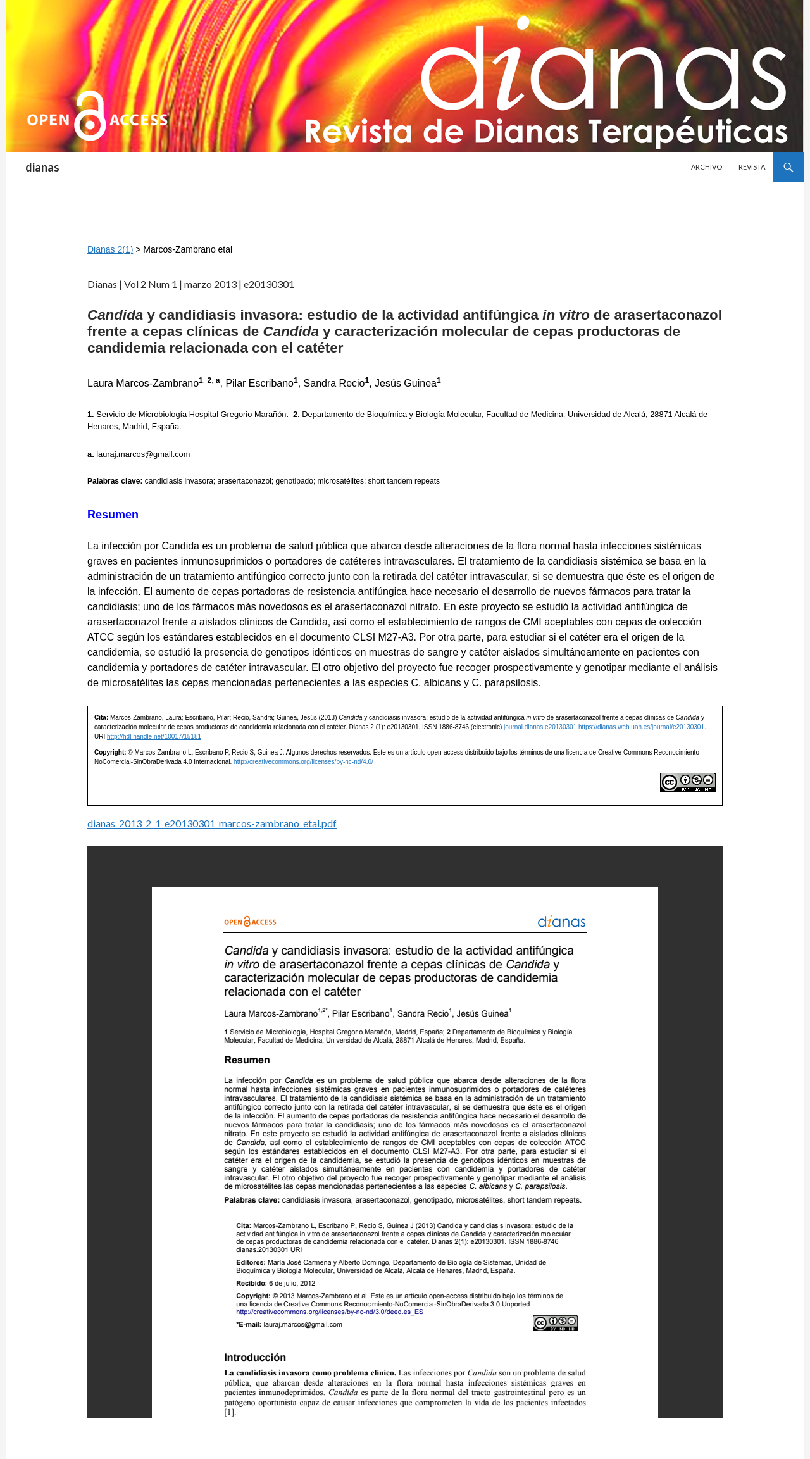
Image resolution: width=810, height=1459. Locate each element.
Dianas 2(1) (110, 249)
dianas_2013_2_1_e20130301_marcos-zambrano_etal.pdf (212, 823)
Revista (751, 167)
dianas (42, 167)
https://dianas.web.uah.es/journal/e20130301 (641, 726)
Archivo (706, 167)
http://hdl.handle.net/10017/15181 (154, 736)
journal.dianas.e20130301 (540, 726)
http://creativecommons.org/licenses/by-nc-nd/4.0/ (303, 761)
